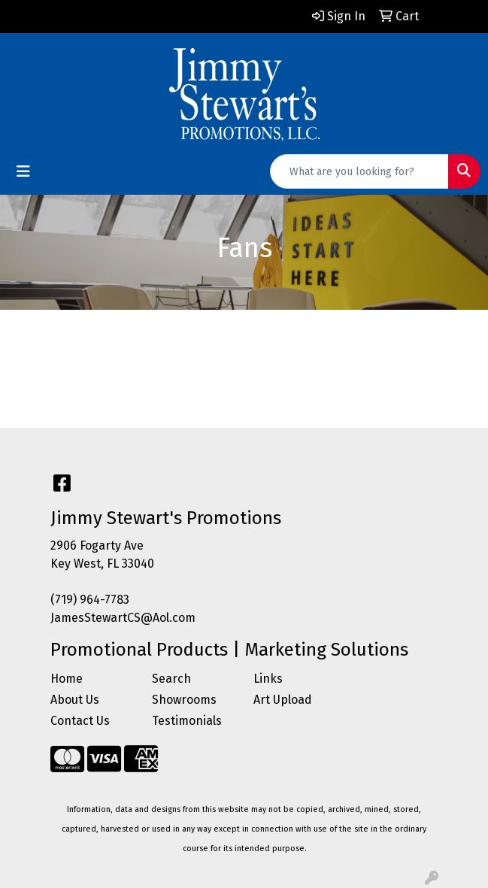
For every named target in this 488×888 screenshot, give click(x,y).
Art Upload (282, 700)
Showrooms (184, 700)
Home (66, 678)
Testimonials (187, 721)
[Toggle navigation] (23, 171)
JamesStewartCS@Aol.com (123, 618)
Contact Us (80, 721)
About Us (74, 700)
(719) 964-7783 (89, 600)
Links (268, 678)
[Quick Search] (359, 171)
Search (171, 678)
